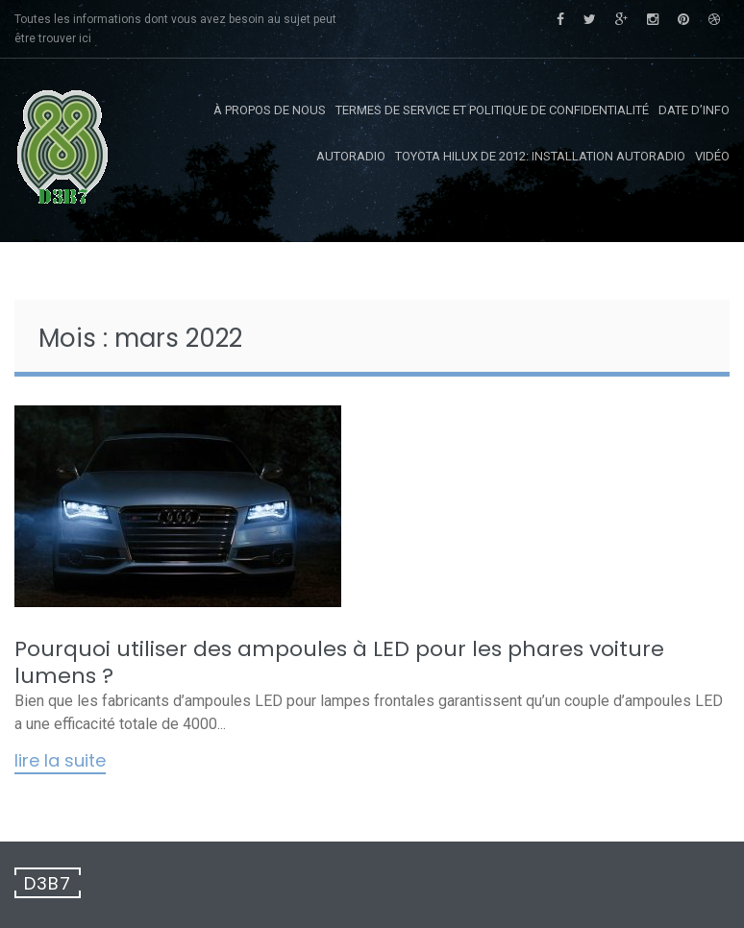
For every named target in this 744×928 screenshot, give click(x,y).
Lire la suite (60, 761)
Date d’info (694, 110)
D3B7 (47, 883)
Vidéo (712, 156)
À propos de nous (269, 110)
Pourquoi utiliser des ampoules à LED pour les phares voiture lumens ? (339, 662)
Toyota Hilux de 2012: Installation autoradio (540, 156)
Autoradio (350, 156)
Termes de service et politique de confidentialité (492, 110)
